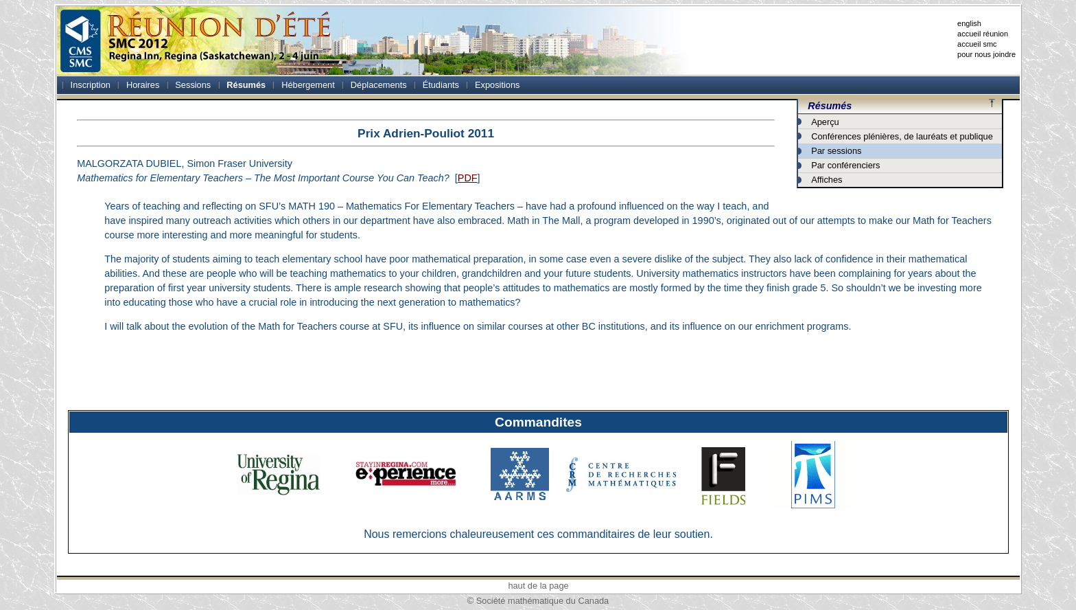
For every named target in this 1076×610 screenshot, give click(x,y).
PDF (468, 177)
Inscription (90, 85)
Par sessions (836, 151)
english (969, 23)
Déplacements (379, 85)
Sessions (193, 85)
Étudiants (441, 85)
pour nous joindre (986, 54)
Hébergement (308, 85)
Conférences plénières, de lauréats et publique (902, 136)
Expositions (497, 85)
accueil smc (976, 44)
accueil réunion (982, 34)
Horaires (142, 85)
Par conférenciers (845, 165)
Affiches (826, 179)
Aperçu (825, 122)
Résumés (246, 85)
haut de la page (538, 585)
